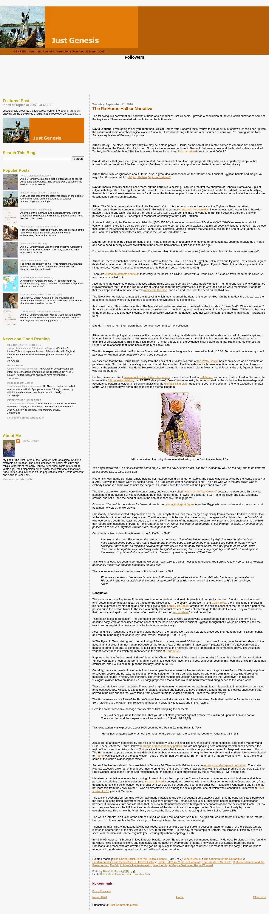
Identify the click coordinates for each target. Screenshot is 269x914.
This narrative (186, 151)
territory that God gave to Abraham (225, 765)
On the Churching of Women (22, 368)
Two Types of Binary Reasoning (24, 386)
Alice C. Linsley (30, 440)
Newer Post (99, 897)
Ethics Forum (15, 365)
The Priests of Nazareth (217, 862)
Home (180, 897)
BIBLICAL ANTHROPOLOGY (24, 345)
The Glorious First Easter (21, 403)
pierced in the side (155, 290)
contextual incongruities (194, 209)
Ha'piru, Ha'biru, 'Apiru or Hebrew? (149, 177)
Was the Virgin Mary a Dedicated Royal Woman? (183, 865)
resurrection (138, 874)
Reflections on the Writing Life (25, 417)
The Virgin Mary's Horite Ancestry (130, 865)
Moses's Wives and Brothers (36, 209)
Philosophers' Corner (20, 382)
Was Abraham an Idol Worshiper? (39, 226)
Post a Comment (101, 891)
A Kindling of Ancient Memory (36, 277)
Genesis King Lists (175, 383)
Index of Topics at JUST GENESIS (28, 105)
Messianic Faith (123, 874)
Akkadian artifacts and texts (122, 274)
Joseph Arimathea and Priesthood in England (31, 348)
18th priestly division (120, 380)
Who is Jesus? (193, 858)
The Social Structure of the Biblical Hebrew (140, 858)
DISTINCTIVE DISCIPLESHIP (24, 400)
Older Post (259, 897)
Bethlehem (206, 377)
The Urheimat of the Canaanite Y (224, 858)
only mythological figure (179, 504)
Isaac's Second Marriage (34, 243)
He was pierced (154, 781)
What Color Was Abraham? (35, 175)
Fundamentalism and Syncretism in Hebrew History (124, 862)
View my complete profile (17, 479)
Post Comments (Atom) (124, 904)
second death (181, 612)
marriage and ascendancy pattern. (161, 746)
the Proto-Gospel (207, 361)
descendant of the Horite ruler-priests (147, 377)
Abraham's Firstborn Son (34, 260)
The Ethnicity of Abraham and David (40, 311)
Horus (111, 874)
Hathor (100, 755)
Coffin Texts (219, 602)
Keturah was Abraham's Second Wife (41, 294)
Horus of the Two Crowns (200, 491)
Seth (147, 874)
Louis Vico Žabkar (178, 605)
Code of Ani (173, 651)
